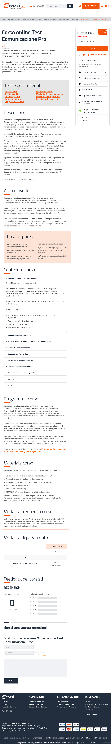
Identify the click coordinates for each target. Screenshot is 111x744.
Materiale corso (44, 91)
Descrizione (11, 91)
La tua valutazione (41, 652)
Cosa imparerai (12, 96)
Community (11, 379)
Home (3, 19)
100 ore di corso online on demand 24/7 (23, 279)
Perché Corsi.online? (9, 707)
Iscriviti (92, 48)
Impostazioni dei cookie (38, 707)
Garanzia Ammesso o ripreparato (20, 373)
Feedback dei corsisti (47, 99)
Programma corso (14, 101)
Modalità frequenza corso (49, 94)
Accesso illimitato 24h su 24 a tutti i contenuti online (28, 341)
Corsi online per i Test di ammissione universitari (60, 19)
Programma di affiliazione (66, 707)
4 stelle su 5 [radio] (43, 655)
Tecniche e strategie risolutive (19, 360)
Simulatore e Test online (17, 354)
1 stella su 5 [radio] (36, 655)
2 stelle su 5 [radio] (38, 655)
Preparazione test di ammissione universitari (24, 19)
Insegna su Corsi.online (65, 704)
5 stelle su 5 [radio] (45, 655)
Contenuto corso (13, 99)
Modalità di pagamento (48, 96)
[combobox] (92, 41)
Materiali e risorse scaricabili (18, 348)
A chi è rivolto (12, 94)
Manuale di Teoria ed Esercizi (18, 335)
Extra (9, 385)
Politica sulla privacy (36, 704)
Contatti (5, 704)
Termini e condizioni (36, 702)
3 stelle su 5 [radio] (41, 655)
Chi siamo (5, 702)
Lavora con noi (62, 702)
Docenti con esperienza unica (19, 366)
